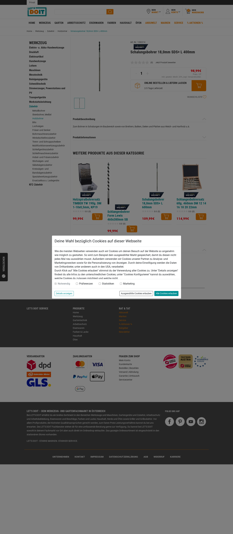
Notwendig (64, 283)
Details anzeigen (64, 293)
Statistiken (108, 283)
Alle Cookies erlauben (166, 293)
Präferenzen (86, 283)
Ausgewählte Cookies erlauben (136, 293)
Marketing (129, 283)
